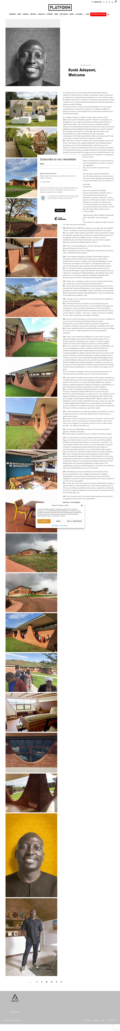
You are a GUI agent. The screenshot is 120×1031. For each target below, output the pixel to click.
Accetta (44, 521)
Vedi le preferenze (74, 521)
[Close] (82, 155)
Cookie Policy (55, 525)
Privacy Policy (64, 525)
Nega (58, 521)
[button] (82, 505)
